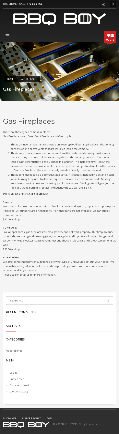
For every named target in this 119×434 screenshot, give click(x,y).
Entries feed (17, 379)
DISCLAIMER (10, 418)
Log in (13, 372)
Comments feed (19, 385)
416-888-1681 (35, 3)
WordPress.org (19, 391)
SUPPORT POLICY (31, 418)
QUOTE (110, 38)
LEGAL (49, 418)
